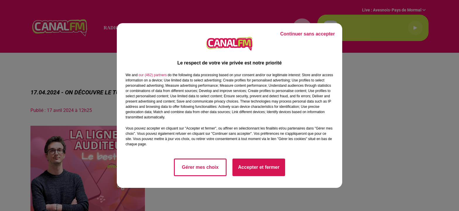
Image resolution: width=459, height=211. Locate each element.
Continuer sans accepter (307, 33)
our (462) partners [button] (152, 75)
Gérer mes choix (200, 167)
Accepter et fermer (258, 167)
